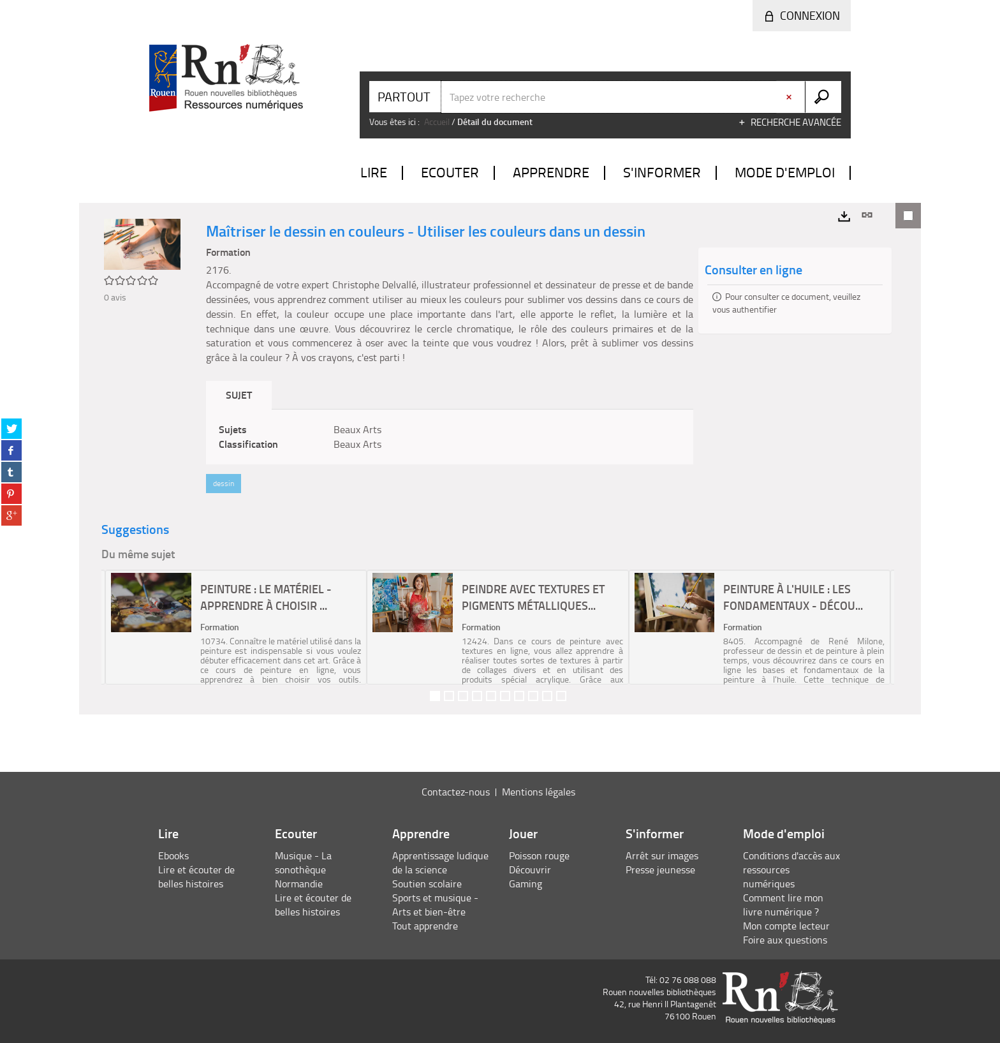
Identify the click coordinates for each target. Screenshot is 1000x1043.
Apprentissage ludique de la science (440, 862)
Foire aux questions (785, 940)
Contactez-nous (456, 792)
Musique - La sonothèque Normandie (303, 869)
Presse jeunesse (660, 869)
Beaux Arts (357, 429)
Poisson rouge (539, 855)
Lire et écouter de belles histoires (196, 876)
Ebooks (173, 855)
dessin (223, 483)
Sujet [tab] (239, 394)
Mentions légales (538, 792)
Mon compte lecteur (786, 926)
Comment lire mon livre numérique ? (783, 905)
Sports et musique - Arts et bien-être (435, 905)
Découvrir (530, 869)
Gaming (525, 884)
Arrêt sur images (662, 855)
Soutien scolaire (427, 884)
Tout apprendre (425, 926)
